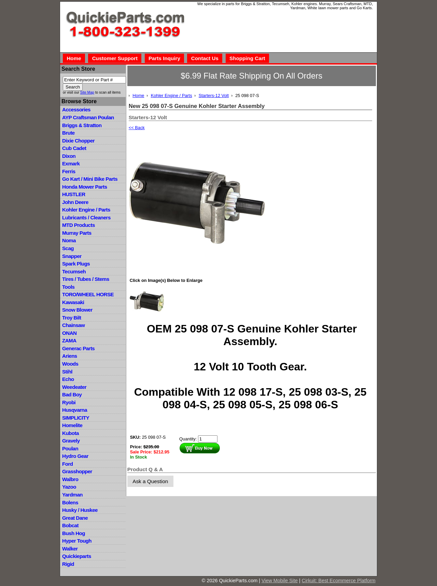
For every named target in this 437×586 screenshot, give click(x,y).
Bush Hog (73, 533)
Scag (68, 248)
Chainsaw (73, 325)
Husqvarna (74, 410)
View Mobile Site (280, 580)
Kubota (70, 433)
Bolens (70, 502)
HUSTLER (73, 194)
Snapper (72, 256)
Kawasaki (73, 302)
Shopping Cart (247, 58)
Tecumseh (74, 271)
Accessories (76, 109)
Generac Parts (78, 348)
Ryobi (68, 402)
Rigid (68, 564)
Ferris (68, 171)
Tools (68, 287)
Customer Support (115, 58)
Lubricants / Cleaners (86, 217)
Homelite (72, 425)
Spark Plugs (76, 264)
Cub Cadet (74, 148)
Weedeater (74, 387)
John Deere (75, 202)
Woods (70, 364)
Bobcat (70, 525)
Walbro (70, 479)
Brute (68, 133)
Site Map (87, 92)
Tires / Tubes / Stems (85, 279)
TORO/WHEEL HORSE (88, 294)
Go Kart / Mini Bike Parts (89, 179)
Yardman (72, 495)
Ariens (69, 356)
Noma (69, 240)
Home (74, 58)
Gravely (71, 441)
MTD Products (78, 225)
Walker (70, 548)
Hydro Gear (75, 456)
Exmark (71, 163)
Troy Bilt (71, 318)
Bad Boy (72, 394)
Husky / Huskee (80, 510)
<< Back (137, 127)
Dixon (68, 156)
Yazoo (69, 487)
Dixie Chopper (78, 141)
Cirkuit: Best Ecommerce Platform (339, 580)
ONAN (69, 333)
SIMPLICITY (75, 418)
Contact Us (204, 58)
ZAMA (69, 340)
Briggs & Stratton (81, 125)
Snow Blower (77, 310)
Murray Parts (76, 233)
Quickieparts (76, 556)
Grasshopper (77, 471)
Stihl (67, 371)
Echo (68, 379)
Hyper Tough (76, 541)
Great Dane (75, 518)
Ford (67, 464)
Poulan (70, 448)
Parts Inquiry (164, 58)
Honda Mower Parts (84, 187)
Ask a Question (150, 481)
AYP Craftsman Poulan (88, 117)
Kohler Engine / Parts (86, 210)
